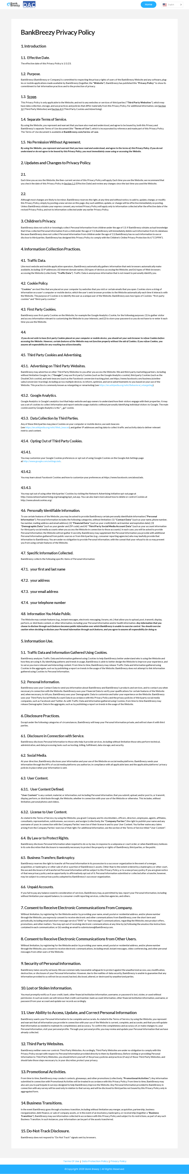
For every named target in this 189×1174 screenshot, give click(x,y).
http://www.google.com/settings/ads (42, 461)
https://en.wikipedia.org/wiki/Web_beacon (47, 427)
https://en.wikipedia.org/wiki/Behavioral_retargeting (126, 385)
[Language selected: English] (172, 5)
